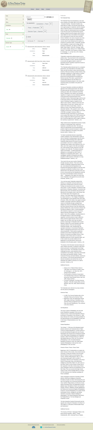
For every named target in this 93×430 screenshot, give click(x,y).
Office (7, 22)
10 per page (40, 41)
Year (7, 19)
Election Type (9, 42)
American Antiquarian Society (33, 424)
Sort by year (30, 41)
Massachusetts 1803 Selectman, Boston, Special (38, 46)
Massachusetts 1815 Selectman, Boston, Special (38, 75)
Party (7, 34)
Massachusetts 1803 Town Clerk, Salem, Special (38, 61)
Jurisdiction (8, 25)
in (45, 17)
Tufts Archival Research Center (48, 424)
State (7, 16)
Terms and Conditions (61, 424)
